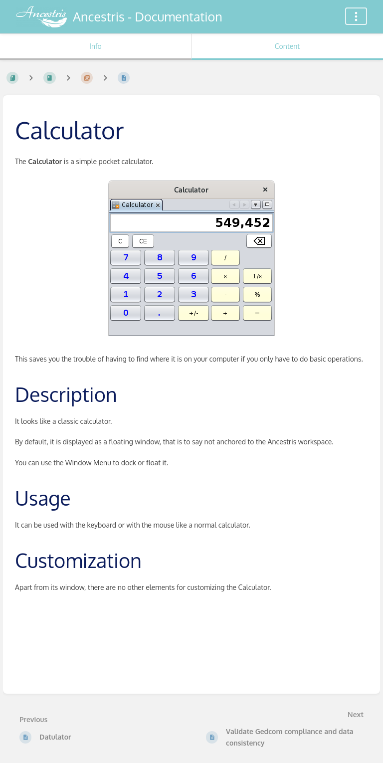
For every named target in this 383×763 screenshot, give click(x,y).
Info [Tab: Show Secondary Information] (95, 46)
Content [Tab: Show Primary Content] (287, 46)
